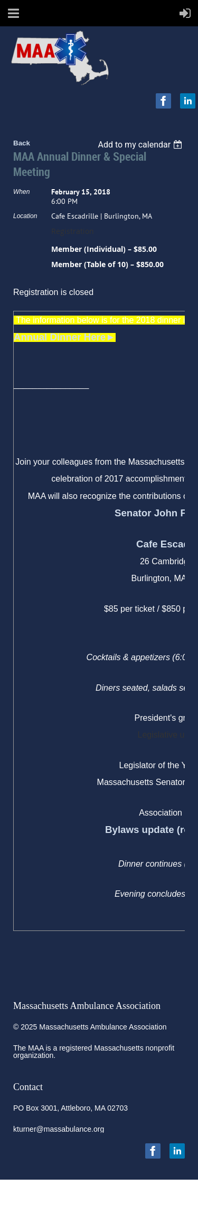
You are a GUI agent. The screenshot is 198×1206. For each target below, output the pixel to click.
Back (21, 143)
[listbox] (141, 144)
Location (25, 216)
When (21, 191)
